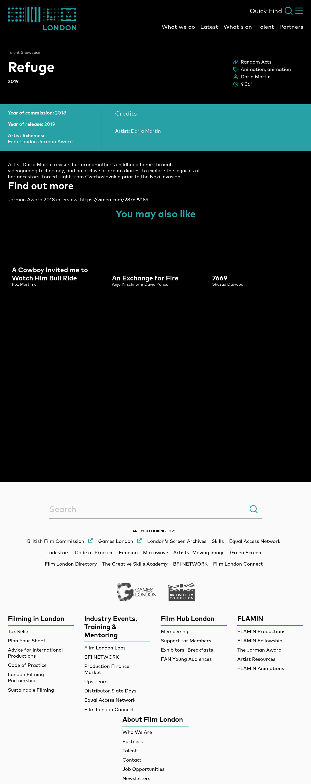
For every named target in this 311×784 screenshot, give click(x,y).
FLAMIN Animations (260, 668)
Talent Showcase (24, 52)
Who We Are (137, 732)
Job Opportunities (143, 769)
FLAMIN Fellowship (259, 641)
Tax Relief (19, 631)
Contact (131, 760)
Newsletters (136, 778)
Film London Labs (105, 648)
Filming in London (36, 618)
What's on (238, 26)
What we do (178, 26)
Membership (175, 631)
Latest (209, 26)
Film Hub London (188, 618)
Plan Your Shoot (27, 641)
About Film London (152, 719)
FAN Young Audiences (186, 659)
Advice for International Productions (35, 653)
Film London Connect (109, 709)
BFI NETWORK (101, 657)
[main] (155, 246)
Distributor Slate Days (110, 691)
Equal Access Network (110, 700)
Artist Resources (256, 659)
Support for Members (186, 641)
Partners (291, 26)
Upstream (95, 681)
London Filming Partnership (26, 677)
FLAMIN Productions (261, 631)
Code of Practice (27, 665)
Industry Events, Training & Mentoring (110, 626)
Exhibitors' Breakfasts (187, 650)
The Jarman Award (259, 650)
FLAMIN (250, 618)
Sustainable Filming (31, 690)
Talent (265, 26)
